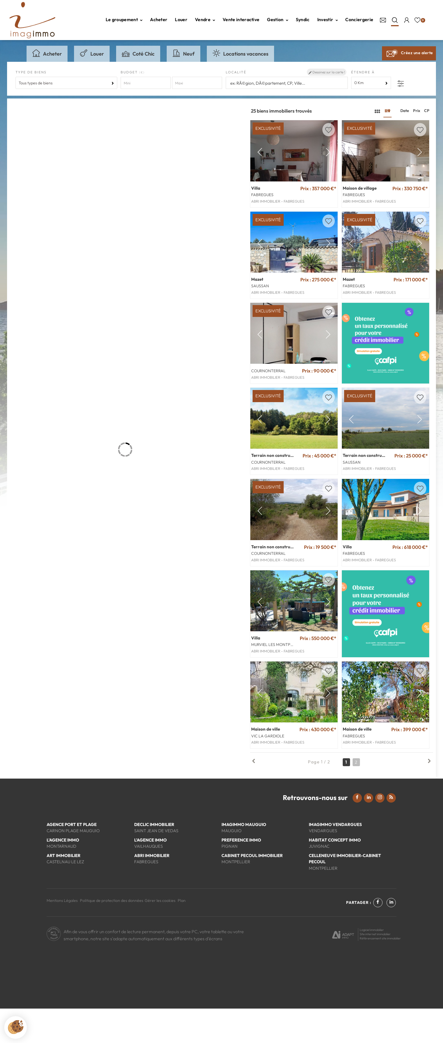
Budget (130, 72)
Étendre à (363, 72)
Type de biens (31, 72)
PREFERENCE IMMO (241, 874)
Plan (182, 934)
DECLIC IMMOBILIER (154, 858)
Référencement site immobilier (380, 973)
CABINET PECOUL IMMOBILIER (252, 889)
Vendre (205, 19)
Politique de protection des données (111, 934)
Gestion (277, 19)
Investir (327, 19)
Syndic (303, 19)
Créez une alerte (409, 52)
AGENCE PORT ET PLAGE (72, 858)
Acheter (158, 19)
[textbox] (286, 83)
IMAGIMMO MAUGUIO (244, 858)
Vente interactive (241, 19)
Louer (181, 19)
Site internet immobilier (375, 968)
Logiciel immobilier (372, 964)
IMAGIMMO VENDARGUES (335, 858)
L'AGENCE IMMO (63, 874)
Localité (236, 72)
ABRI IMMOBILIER (152, 889)
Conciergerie (359, 19)
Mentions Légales (62, 934)
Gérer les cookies (160, 934)
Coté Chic (138, 53)
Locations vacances (240, 53)
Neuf (183, 53)
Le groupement (124, 19)
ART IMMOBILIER (64, 889)
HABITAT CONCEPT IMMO (335, 874)
